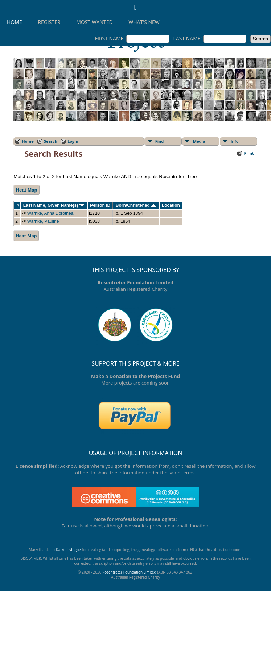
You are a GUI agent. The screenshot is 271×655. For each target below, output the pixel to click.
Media (199, 141)
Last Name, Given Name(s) (54, 205)
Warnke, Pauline (43, 221)
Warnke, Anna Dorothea (50, 213)
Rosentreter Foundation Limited (129, 572)
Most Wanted (94, 22)
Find (159, 141)
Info (235, 141)
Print (249, 153)
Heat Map (26, 190)
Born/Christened (136, 205)
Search (50, 141)
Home (14, 22)
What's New (143, 22)
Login (72, 141)
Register (49, 22)
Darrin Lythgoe (68, 549)
